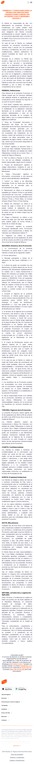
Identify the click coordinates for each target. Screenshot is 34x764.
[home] (2, 2)
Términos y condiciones (17, 757)
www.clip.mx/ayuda (16, 669)
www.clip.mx (26, 668)
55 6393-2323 (16, 664)
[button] (31, 2)
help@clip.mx (26, 666)
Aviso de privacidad (17, 754)
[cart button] (28, 2)
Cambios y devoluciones (17, 760)
